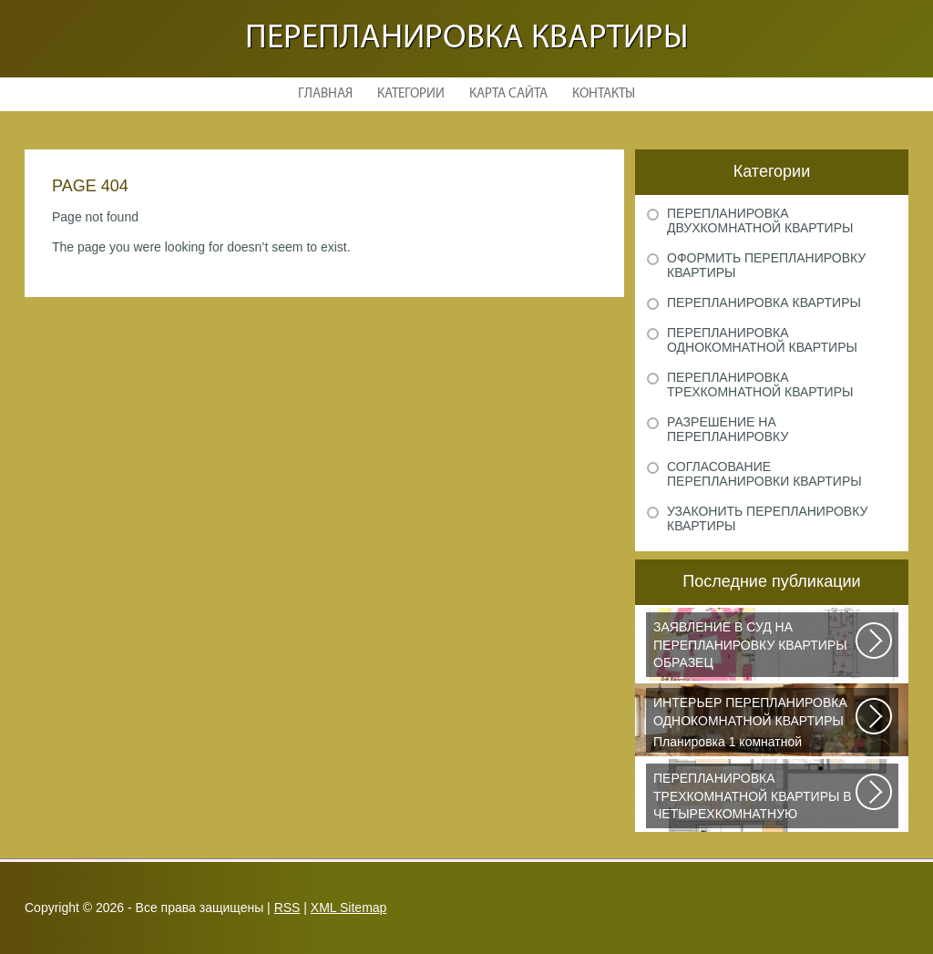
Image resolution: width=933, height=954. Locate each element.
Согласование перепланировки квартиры (764, 473)
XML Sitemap (349, 907)
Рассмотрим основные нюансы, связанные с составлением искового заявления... (755, 648)
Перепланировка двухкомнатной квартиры (760, 220)
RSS (287, 907)
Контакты (603, 94)
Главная (325, 94)
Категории (411, 94)
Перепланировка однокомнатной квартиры (762, 339)
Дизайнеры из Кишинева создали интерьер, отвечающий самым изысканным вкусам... (755, 799)
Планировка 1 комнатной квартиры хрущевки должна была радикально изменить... (755, 723)
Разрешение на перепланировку (727, 429)
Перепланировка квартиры (467, 39)
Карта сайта (508, 94)
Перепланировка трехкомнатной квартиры (760, 384)
